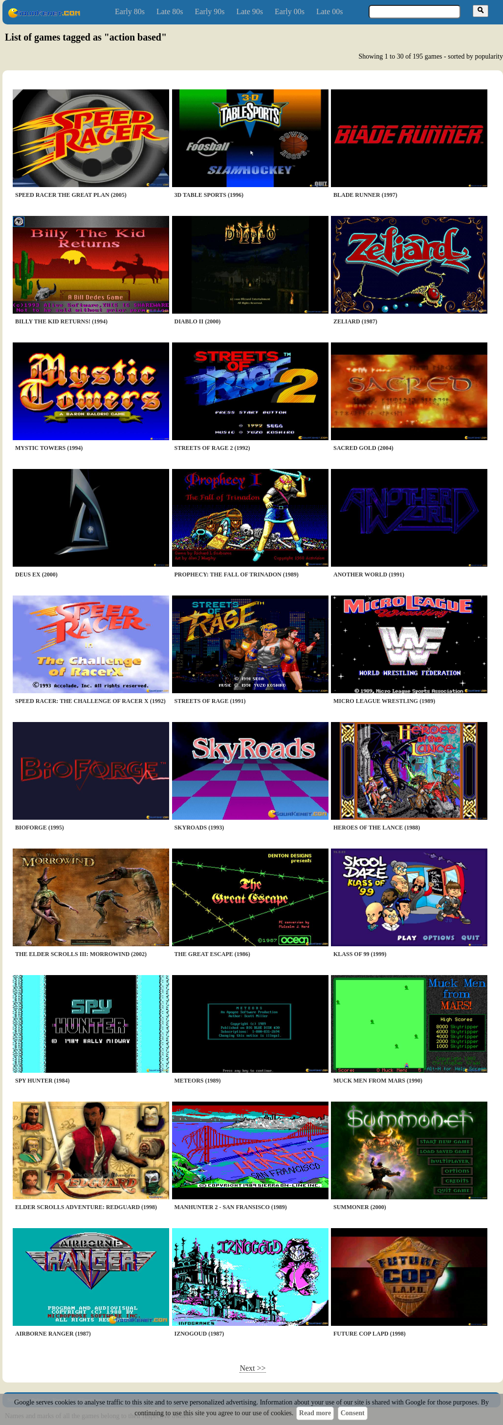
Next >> (252, 1368)
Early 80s (130, 11)
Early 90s (210, 11)
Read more (315, 1413)
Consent (353, 1413)
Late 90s (249, 11)
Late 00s (329, 11)
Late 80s (169, 11)
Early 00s (290, 11)
